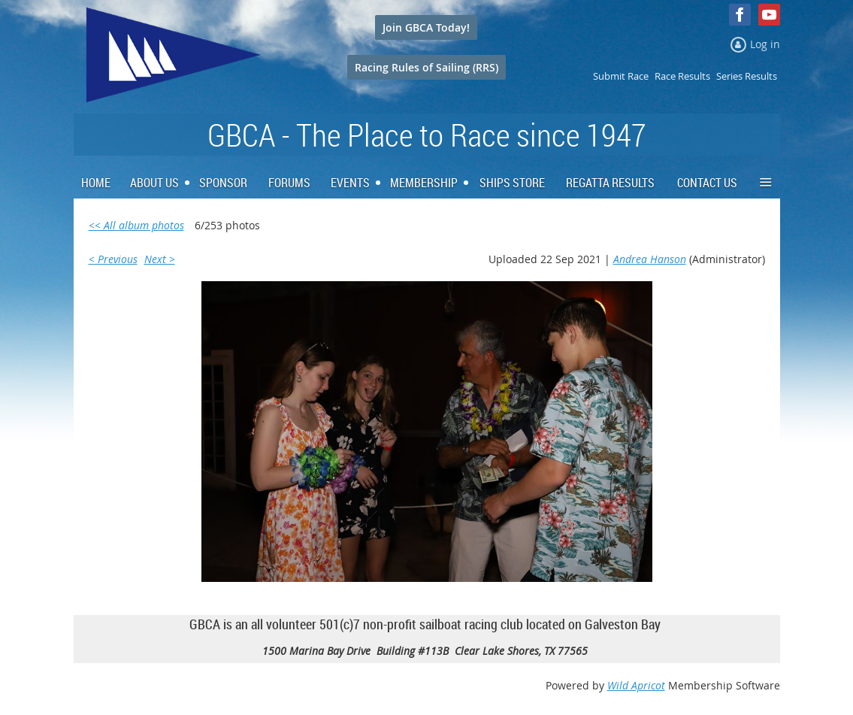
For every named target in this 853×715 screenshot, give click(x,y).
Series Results (746, 76)
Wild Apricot (636, 685)
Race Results (682, 76)
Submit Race (621, 76)
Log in (765, 44)
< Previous (113, 259)
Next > (159, 259)
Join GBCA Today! (426, 27)
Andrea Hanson (649, 259)
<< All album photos (136, 225)
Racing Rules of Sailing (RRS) (426, 67)
